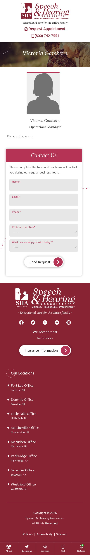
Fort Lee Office (22, 387)
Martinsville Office (25, 430)
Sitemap (61, 534)
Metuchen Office (23, 444)
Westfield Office (23, 486)
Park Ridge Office (24, 458)
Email (16, 196)
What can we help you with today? (32, 242)
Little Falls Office (23, 416)
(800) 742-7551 (45, 36)
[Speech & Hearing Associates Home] (45, 301)
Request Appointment (45, 29)
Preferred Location (23, 227)
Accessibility (45, 534)
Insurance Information (41, 350)
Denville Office (22, 401)
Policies (28, 534)
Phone (16, 211)
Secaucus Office (22, 472)
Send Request (40, 262)
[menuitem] (9, 548)
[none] (9, 548)
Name (16, 181)
